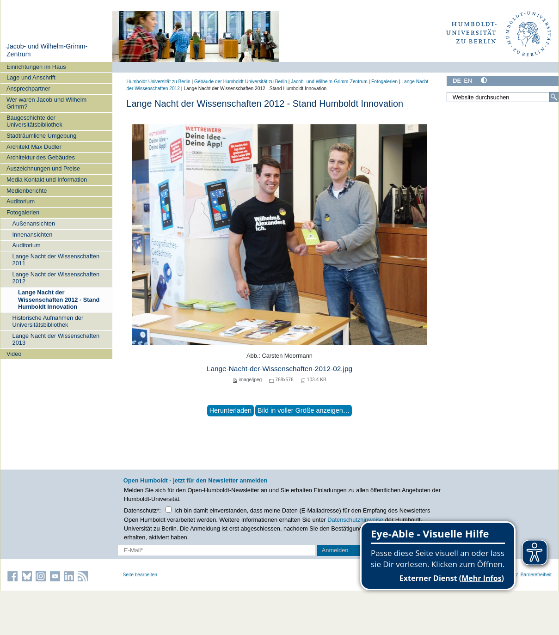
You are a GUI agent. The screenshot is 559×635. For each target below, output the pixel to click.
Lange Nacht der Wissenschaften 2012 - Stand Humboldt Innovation (58, 299)
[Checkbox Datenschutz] (169, 510)
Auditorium (20, 201)
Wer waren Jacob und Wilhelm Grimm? (46, 103)
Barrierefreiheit (536, 574)
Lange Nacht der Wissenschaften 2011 (56, 260)
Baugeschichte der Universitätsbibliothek (34, 121)
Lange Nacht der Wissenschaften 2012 (56, 278)
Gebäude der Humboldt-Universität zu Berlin (240, 81)
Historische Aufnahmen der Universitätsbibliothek (48, 321)
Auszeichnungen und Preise (43, 168)
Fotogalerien (22, 212)
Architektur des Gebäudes (40, 157)
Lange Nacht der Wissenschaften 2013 (56, 339)
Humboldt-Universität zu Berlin (158, 81)
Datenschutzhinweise (355, 519)
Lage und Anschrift (30, 77)
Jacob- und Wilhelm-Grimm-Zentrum (329, 81)
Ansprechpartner (28, 88)
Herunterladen (230, 410)
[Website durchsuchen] (502, 97)
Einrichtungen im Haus (36, 66)
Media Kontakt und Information (46, 179)
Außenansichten (33, 223)
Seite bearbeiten (140, 574)
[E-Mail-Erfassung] (216, 550)
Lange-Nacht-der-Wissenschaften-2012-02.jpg (279, 368)
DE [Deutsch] (457, 80)
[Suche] (554, 97)
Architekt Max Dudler (33, 146)
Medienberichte (26, 190)
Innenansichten (32, 234)
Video (14, 353)
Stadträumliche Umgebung (41, 135)
